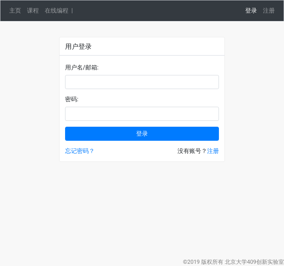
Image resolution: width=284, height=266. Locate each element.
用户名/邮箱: (81, 67)
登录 (251, 10)
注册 (269, 10)
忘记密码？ (80, 150)
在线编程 (56, 10)
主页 (15, 10)
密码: (71, 99)
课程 (33, 10)
